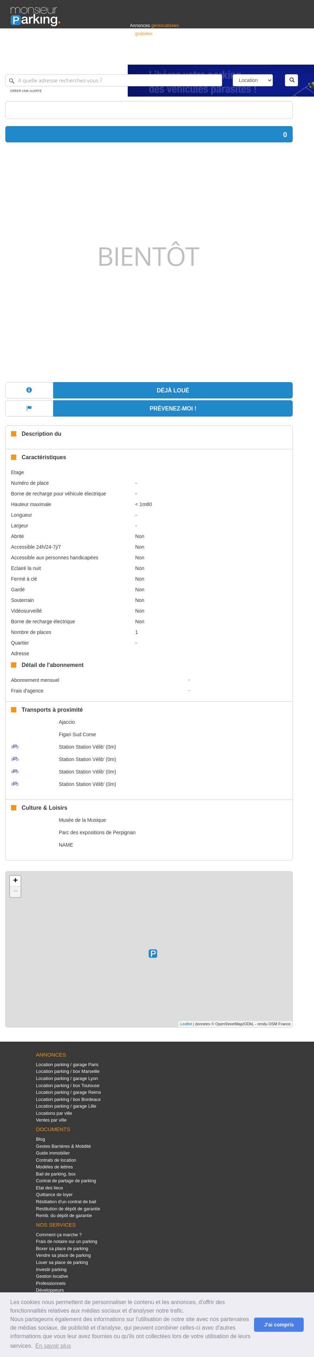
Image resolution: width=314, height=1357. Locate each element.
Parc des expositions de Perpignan (97, 832)
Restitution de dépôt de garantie (68, 1208)
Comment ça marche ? (59, 1234)
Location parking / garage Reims (68, 1092)
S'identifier (215, 56)
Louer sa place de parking (62, 1262)
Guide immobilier (53, 1153)
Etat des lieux (49, 1187)
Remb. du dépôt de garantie (64, 1215)
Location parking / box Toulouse (67, 1085)
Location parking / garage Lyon (67, 1078)
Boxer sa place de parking (62, 1248)
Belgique (277, 56)
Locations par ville (54, 1113)
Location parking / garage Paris (67, 1064)
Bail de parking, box (56, 1174)
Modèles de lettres (54, 1166)
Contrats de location (56, 1160)
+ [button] (15, 881)
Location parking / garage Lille (66, 1106)
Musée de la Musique (82, 820)
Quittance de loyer (54, 1194)
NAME (66, 845)
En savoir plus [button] (53, 1346)
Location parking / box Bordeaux (68, 1099)
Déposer (238, 56)
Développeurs (50, 1290)
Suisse (296, 56)
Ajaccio (67, 722)
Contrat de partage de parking (66, 1180)
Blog (40, 1139)
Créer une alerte (26, 91)
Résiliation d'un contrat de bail (66, 1201)
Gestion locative (52, 1276)
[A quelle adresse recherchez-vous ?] (114, 80)
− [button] (15, 891)
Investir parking (51, 1269)
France (257, 56)
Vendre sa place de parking (63, 1255)
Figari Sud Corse (77, 734)
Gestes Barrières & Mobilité (63, 1146)
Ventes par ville (51, 1120)
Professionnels (186, 56)
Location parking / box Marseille (67, 1071)
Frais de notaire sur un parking (66, 1241)
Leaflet (186, 1024)
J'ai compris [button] (278, 1325)
